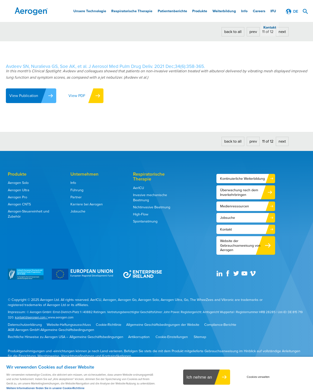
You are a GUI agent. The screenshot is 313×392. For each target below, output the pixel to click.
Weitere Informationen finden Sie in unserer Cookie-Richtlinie (45, 388)
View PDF (78, 95)
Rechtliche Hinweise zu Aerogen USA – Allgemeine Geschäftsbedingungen (65, 336)
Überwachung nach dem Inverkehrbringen (239, 192)
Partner (76, 197)
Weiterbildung (214, 11)
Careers (245, 11)
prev (253, 31)
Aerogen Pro (17, 197)
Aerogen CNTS (19, 204)
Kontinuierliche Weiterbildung (242, 178)
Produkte (191, 11)
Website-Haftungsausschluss (69, 324)
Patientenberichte (166, 11)
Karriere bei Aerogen (86, 204)
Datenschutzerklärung (25, 324)
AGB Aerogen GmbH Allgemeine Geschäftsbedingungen (51, 329)
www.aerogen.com (60, 317)
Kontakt (270, 11)
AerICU (138, 188)
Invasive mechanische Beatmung (150, 197)
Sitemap (200, 336)
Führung (76, 190)
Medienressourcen (234, 206)
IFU (257, 11)
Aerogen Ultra (18, 190)
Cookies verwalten (259, 377)
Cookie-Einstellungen (172, 336)
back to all (233, 31)
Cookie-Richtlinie (108, 324)
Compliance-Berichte (220, 324)
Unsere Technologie (89, 11)
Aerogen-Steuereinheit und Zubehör (28, 214)
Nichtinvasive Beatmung (151, 207)
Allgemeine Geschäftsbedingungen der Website (162, 324)
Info (232, 11)
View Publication (24, 95)
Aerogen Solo (18, 182)
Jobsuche (77, 211)
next (282, 31)
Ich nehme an (198, 377)
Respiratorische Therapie (128, 11)
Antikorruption (139, 336)
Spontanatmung (145, 221)
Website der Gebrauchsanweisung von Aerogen (240, 245)
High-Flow (140, 214)
